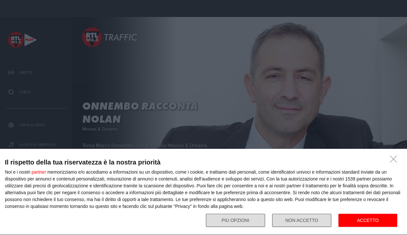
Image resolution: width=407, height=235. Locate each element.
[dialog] (203, 192)
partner (39, 172)
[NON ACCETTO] (395, 161)
